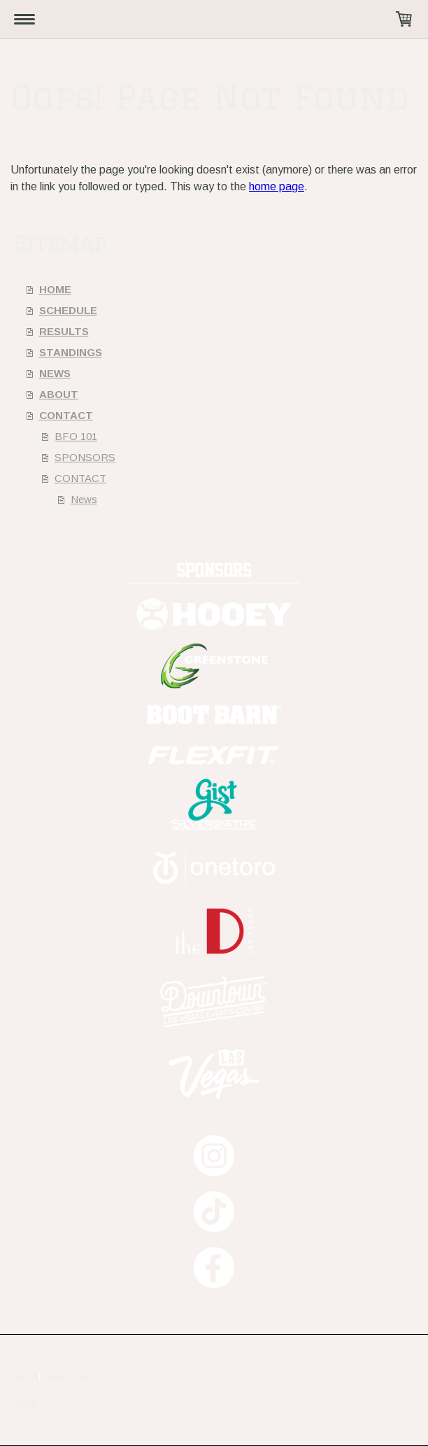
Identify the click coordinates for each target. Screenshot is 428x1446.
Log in (25, 1403)
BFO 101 (76, 436)
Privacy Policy (69, 1376)
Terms (25, 1376)
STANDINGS (70, 352)
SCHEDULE (68, 310)
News (84, 499)
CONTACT (66, 415)
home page (276, 186)
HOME (55, 289)
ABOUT (58, 394)
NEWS (55, 373)
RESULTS (64, 331)
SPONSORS (85, 457)
